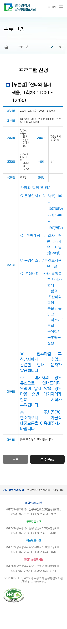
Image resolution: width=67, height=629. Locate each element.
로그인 (52, 7)
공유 (61, 47)
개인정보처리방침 (13, 490)
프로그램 (22, 47)
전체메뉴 (61, 7)
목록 (15, 459)
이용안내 (58, 490)
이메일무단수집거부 (38, 490)
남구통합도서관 (9, 5)
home (3, 41)
